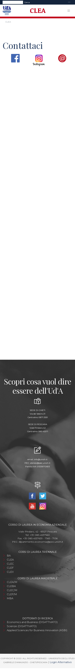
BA (9, 555)
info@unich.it (40, 459)
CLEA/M (12, 582)
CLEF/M (12, 594)
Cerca (27, 2)
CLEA (10, 559)
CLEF (10, 567)
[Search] (13, 2)
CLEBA (11, 586)
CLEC (10, 563)
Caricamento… (37, 211)
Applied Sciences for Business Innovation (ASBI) (37, 630)
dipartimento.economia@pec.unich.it (41, 541)
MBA (10, 598)
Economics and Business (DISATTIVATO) (32, 622)
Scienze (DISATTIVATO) (22, 626)
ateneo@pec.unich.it (40, 463)
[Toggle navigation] (69, 2)
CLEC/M (12, 590)
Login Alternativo (61, 662)
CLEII (10, 571)
